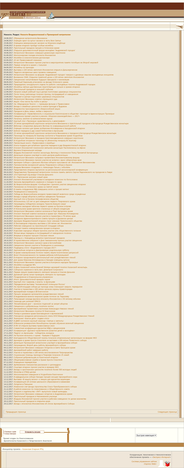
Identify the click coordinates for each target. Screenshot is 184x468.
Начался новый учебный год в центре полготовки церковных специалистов (47, 91)
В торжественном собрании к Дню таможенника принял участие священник (48, 240)
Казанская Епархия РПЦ (33, 449)
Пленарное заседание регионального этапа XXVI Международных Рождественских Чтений (54, 316)
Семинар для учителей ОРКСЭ (27, 301)
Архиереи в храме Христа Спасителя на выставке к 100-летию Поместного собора (50, 340)
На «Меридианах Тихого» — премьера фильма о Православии (41, 104)
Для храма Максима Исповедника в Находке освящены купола (41, 260)
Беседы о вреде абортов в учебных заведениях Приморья (39, 196)
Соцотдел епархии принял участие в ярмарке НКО (36, 367)
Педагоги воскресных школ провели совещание (35, 72)
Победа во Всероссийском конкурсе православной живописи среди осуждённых (50, 194)
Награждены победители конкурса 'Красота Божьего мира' (40, 204)
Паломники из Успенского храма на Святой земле (36, 186)
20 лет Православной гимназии (28, 60)
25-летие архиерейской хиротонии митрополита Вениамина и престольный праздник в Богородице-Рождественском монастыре (71, 123)
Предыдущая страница (16, 412)
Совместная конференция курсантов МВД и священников (39, 328)
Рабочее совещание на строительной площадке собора (39, 225)
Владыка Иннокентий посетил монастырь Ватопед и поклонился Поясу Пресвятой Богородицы (56, 152)
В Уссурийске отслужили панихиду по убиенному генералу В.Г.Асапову (45, 140)
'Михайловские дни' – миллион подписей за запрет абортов (41, 303)
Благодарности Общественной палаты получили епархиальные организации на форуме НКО (55, 338)
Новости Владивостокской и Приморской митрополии (45, 34)
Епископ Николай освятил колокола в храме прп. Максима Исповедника (46, 213)
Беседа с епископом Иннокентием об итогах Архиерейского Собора (44, 403)
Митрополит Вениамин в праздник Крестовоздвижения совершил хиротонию (48, 138)
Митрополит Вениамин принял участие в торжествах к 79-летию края (45, 216)
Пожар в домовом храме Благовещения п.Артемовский (38, 313)
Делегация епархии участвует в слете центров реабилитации (41, 155)
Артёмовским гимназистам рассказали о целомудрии (37, 364)
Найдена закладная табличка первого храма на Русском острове (42, 206)
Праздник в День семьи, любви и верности (33, 111)
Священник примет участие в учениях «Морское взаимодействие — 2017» (47, 116)
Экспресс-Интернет (161, 457)
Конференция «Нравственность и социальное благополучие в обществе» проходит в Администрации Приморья (64, 113)
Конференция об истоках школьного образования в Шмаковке (42, 381)
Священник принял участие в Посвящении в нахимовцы (39, 245)
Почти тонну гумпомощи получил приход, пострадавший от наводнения (46, 94)
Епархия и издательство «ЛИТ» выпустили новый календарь (40, 391)
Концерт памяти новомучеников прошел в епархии (37, 228)
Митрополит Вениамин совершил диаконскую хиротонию (39, 52)
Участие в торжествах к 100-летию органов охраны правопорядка (43, 289)
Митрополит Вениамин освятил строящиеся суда (35, 99)
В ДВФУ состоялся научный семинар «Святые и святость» (39, 321)
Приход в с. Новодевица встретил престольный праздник (39, 238)
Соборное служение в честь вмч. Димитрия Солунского (38, 269)
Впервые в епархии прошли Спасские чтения (34, 235)
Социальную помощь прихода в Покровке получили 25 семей (41, 355)
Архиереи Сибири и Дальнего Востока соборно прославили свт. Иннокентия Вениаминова (54, 162)
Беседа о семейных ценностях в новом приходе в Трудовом (40, 106)
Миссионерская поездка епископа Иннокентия (35, 55)
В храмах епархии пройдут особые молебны (33, 45)
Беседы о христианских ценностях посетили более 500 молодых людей (45, 369)
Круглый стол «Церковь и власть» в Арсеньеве (34, 282)
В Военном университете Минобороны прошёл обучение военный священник (49, 323)
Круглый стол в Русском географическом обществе (36, 199)
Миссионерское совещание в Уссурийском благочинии (38, 374)
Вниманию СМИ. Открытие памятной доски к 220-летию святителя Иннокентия (49, 77)
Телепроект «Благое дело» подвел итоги (31, 318)
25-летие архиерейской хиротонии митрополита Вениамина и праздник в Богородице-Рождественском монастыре (65, 133)
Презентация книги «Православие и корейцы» (34, 143)
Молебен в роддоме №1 (25, 264)
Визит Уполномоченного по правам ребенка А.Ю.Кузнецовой (41, 255)
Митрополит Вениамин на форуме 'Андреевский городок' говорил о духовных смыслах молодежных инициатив (63, 74)
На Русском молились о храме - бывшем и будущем (37, 335)
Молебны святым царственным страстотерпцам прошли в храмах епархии (47, 87)
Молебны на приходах (24, 67)
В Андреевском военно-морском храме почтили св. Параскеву (41, 296)
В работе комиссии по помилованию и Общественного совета (42, 389)
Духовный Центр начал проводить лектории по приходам (39, 274)
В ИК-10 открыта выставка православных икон (34, 325)
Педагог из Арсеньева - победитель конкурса (34, 333)
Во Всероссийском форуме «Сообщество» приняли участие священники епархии (50, 184)
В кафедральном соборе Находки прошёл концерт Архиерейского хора (45, 377)
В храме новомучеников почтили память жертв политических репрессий (46, 252)
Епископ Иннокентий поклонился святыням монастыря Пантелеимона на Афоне (49, 147)
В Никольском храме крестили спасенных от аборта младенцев (42, 208)
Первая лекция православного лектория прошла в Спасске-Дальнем (44, 272)
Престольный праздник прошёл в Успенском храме (36, 48)
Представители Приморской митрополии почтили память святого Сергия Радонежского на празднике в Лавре (63, 172)
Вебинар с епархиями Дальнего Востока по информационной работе (45, 126)
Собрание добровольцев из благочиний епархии (36, 357)
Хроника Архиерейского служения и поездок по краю (38, 182)
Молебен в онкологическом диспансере (32, 57)
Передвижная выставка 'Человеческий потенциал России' (39, 284)
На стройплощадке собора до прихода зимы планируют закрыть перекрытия (48, 286)
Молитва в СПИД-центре (25, 372)
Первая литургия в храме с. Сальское (30, 65)
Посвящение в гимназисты (25, 191)
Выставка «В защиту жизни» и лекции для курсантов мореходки (42, 379)
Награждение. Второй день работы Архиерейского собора (40, 345)
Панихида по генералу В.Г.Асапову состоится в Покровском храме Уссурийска (48, 135)
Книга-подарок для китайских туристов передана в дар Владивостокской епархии (50, 145)
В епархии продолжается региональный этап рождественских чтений (44, 257)
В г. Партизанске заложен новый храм (31, 177)
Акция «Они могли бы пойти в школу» (31, 101)
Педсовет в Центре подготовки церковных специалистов (39, 96)
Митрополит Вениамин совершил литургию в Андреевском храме (43, 394)
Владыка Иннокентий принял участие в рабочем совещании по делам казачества (50, 398)
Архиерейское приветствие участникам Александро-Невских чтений (44, 308)
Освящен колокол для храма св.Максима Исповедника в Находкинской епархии (49, 128)
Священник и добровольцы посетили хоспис (34, 306)
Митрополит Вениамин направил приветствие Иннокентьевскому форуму (46, 157)
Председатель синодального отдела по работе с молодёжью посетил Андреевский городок (54, 84)
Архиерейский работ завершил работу (31, 350)
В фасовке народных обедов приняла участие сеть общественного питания (47, 230)
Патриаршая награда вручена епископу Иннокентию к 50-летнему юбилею (47, 299)
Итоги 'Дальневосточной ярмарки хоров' (32, 279)
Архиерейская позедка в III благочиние (31, 291)
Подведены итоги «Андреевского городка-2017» (35, 247)
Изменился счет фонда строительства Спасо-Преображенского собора (45, 386)
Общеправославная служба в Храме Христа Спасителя (38, 359)
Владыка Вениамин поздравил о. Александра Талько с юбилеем (42, 167)
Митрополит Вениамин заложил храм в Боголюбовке (37, 243)
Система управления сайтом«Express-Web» (144, 462)
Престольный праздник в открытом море (32, 401)
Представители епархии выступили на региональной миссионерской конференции (51, 169)
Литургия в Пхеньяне (23, 384)
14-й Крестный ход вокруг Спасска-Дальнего (33, 174)
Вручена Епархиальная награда (28, 150)
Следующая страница (167, 412)
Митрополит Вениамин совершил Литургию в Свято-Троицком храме (44, 347)
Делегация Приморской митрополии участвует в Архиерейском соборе (45, 342)
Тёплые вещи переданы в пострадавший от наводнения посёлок (42, 233)
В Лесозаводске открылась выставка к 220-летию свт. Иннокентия (43, 223)
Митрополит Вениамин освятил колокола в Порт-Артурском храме (43, 211)
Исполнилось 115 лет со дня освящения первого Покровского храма (44, 201)
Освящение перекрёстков (25, 362)
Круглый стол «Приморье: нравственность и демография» (39, 121)
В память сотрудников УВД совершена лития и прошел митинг (41, 189)
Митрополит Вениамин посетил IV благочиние (34, 311)
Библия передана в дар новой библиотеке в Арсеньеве (38, 130)
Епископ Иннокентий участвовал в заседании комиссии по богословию (46, 179)
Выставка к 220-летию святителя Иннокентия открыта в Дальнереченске (45, 70)
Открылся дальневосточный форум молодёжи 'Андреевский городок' (44, 50)
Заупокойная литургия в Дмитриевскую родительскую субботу (41, 250)
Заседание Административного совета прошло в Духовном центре (43, 218)
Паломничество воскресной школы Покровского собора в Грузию (43, 165)
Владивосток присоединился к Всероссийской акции (37, 109)
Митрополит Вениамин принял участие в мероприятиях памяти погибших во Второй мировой (56, 62)
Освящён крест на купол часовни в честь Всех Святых (37, 40)
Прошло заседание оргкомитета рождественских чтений (39, 294)
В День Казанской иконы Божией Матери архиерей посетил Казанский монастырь (50, 267)
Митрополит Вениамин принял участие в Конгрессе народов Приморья (46, 262)
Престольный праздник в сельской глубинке (33, 89)
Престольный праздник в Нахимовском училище (35, 396)
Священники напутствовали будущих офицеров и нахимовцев (41, 79)
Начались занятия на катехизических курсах (33, 118)
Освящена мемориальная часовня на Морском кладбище (39, 43)
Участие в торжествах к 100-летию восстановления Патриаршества (43, 352)
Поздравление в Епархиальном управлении (33, 277)
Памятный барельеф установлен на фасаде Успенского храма (41, 82)
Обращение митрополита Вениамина (30, 38)
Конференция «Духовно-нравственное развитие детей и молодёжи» (44, 330)
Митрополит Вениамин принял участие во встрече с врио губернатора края (48, 160)
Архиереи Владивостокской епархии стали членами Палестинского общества (48, 221)
